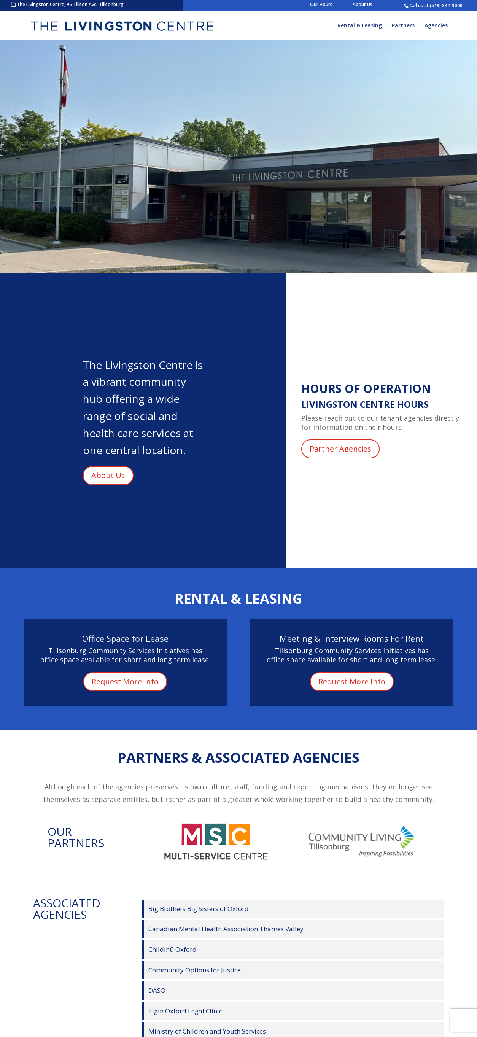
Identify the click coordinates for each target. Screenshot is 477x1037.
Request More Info (125, 681)
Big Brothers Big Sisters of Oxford (198, 908)
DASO (156, 990)
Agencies (436, 26)
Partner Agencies (340, 449)
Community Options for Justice (194, 969)
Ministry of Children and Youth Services (207, 1031)
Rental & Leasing (359, 26)
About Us (362, 4)
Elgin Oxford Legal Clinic (185, 1011)
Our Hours (321, 4)
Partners (403, 26)
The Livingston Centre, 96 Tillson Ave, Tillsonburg (70, 4)
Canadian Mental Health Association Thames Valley (226, 928)
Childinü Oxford (172, 949)
